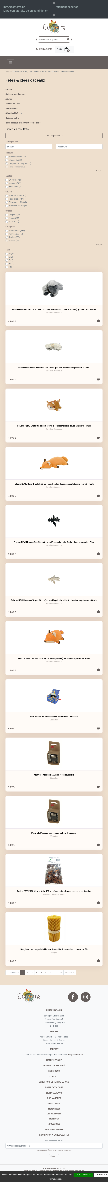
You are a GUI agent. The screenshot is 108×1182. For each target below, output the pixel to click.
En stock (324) (15, 180)
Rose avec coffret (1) (18, 199)
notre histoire (54, 1060)
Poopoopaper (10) (17, 167)
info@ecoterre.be (75, 1054)
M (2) (11, 254)
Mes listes (54, 1119)
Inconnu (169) (15, 183)
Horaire (54, 1031)
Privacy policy (55, 1179)
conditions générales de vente (50, 1171)
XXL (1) (12, 267)
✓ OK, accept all (83, 1174)
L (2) (11, 257)
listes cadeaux (54, 1093)
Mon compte (54, 1104)
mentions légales (31, 1171)
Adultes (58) (14, 237)
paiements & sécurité (54, 1066)
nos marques (54, 1098)
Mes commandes (54, 1114)
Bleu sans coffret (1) (18, 202)
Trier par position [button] (53, 135)
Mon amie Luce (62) (17, 157)
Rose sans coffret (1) (18, 195)
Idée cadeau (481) (17, 230)
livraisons (54, 1071)
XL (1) (11, 264)
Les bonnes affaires (54, 1129)
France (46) (14, 218)
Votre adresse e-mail (54, 1140)
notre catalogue (54, 1087)
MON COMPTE (44, 49)
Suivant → (69, 972)
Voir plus (99, 171)
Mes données (54, 1109)
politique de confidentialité (73, 1171)
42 (60, 972)
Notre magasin (54, 1010)
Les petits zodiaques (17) (20, 163)
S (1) (11, 260)
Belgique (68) (15, 215)
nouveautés (54, 1124)
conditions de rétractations (54, 1082)
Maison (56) (14, 240)
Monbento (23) (15, 160)
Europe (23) (14, 221)
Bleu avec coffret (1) (18, 205)
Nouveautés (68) (16, 234)
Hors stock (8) (15, 186)
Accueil (8, 72)
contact (54, 1049)
